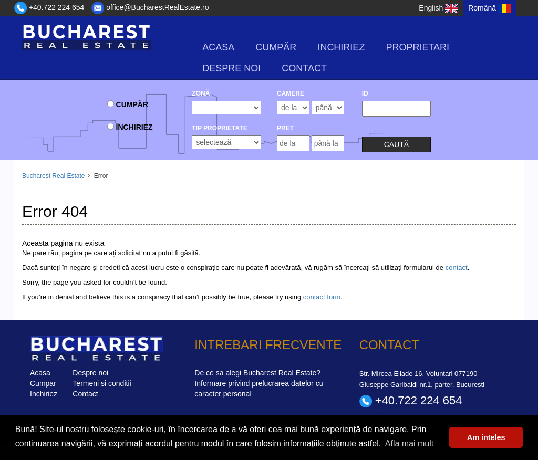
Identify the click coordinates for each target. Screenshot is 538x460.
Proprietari (417, 47)
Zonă (201, 93)
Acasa (218, 47)
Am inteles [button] (486, 437)
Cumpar (43, 383)
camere (290, 93)
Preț (285, 128)
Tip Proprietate (219, 128)
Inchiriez (341, 47)
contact (457, 267)
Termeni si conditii (102, 383)
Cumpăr (275, 47)
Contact (304, 68)
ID (365, 93)
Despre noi (231, 68)
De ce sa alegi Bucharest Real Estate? (257, 373)
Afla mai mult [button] (409, 443)
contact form (322, 297)
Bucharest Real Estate (53, 176)
